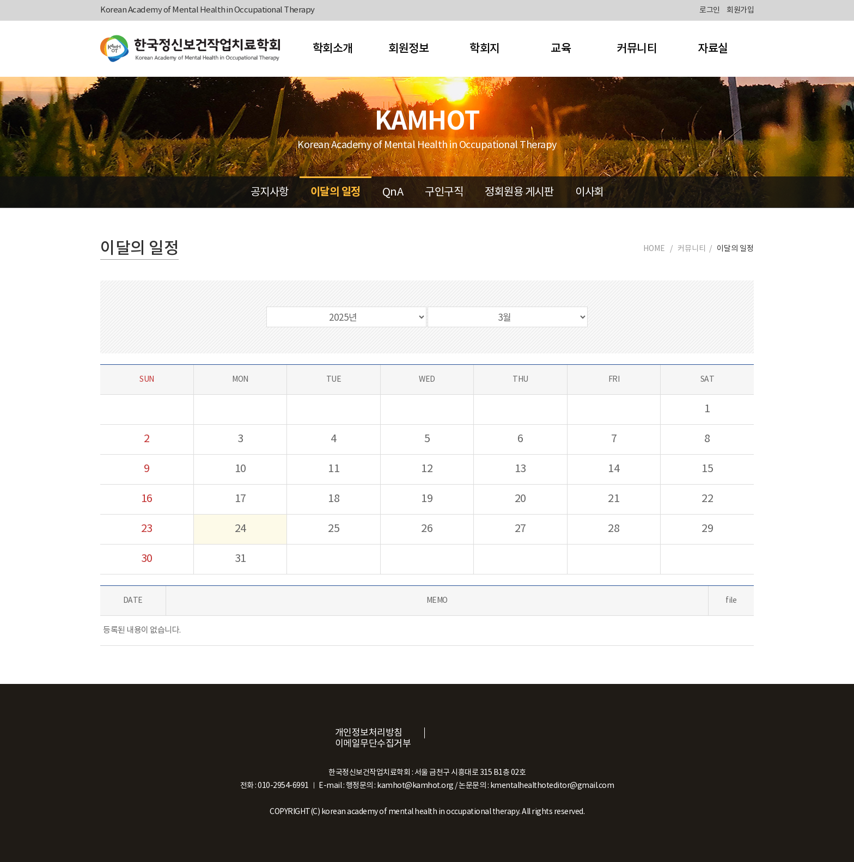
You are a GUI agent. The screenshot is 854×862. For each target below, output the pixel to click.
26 (426, 529)
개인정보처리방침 (368, 732)
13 (520, 469)
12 (426, 469)
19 (426, 499)
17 (240, 499)
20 (520, 499)
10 (240, 469)
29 (707, 529)
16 (146, 499)
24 (240, 529)
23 (146, 529)
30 (146, 559)
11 (333, 469)
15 (707, 469)
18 (333, 499)
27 (520, 529)
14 (613, 469)
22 (707, 499)
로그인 (709, 10)
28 (613, 529)
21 (613, 499)
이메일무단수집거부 (373, 743)
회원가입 (740, 10)
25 (333, 529)
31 (240, 559)
